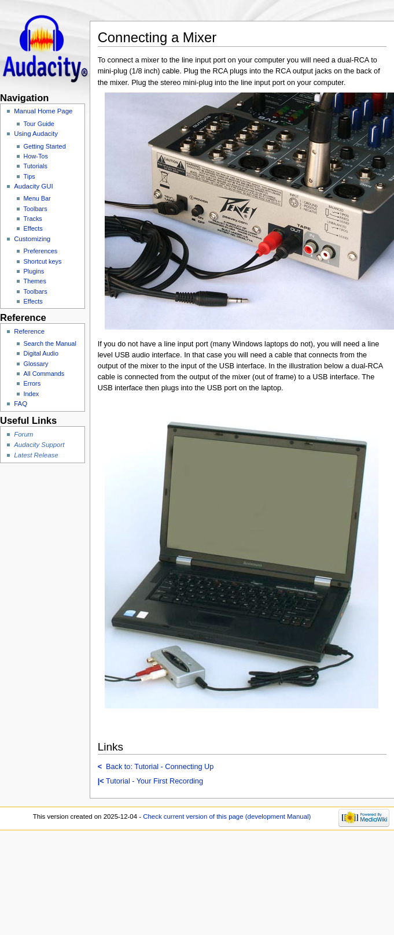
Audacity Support (39, 444)
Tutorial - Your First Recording (150, 781)
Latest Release (36, 455)
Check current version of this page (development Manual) (227, 816)
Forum (23, 434)
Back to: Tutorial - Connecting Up (156, 767)
